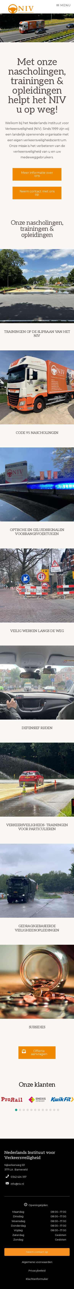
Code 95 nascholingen (37, 433)
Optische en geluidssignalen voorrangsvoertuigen (37, 532)
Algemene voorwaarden (37, 1261)
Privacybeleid (37, 1270)
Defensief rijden (37, 728)
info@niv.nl (17, 1183)
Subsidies (37, 1027)
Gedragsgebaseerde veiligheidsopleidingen (37, 928)
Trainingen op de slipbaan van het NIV (37, 334)
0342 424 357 (18, 1176)
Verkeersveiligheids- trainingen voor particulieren (37, 827)
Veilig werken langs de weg (37, 631)
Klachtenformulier (37, 1278)
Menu (65, 5)
